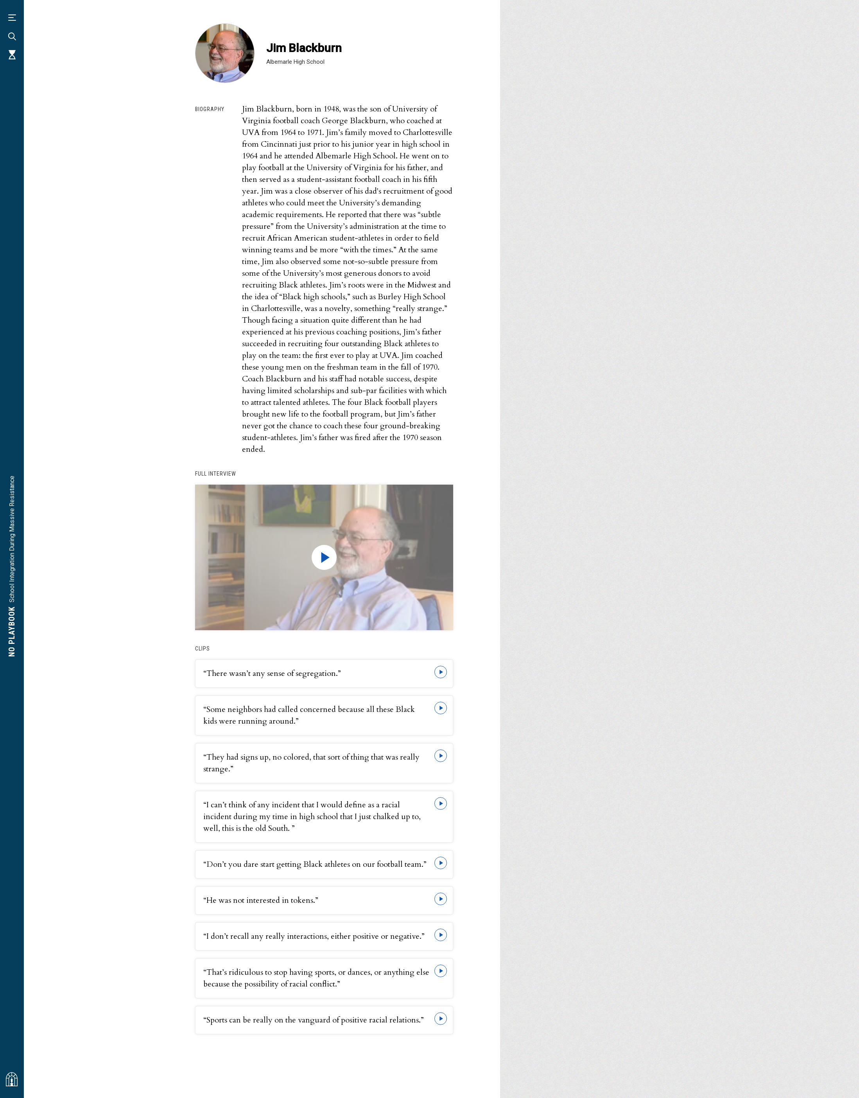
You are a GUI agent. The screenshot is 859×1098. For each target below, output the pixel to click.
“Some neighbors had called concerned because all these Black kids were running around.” (309, 715)
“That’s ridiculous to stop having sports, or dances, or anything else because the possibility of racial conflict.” (316, 978)
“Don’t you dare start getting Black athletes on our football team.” (315, 864)
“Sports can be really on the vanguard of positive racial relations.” (313, 1020)
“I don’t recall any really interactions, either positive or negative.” (314, 936)
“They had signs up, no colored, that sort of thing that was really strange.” (311, 763)
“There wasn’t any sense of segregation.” (272, 673)
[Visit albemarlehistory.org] (12, 1079)
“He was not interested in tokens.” (260, 900)
